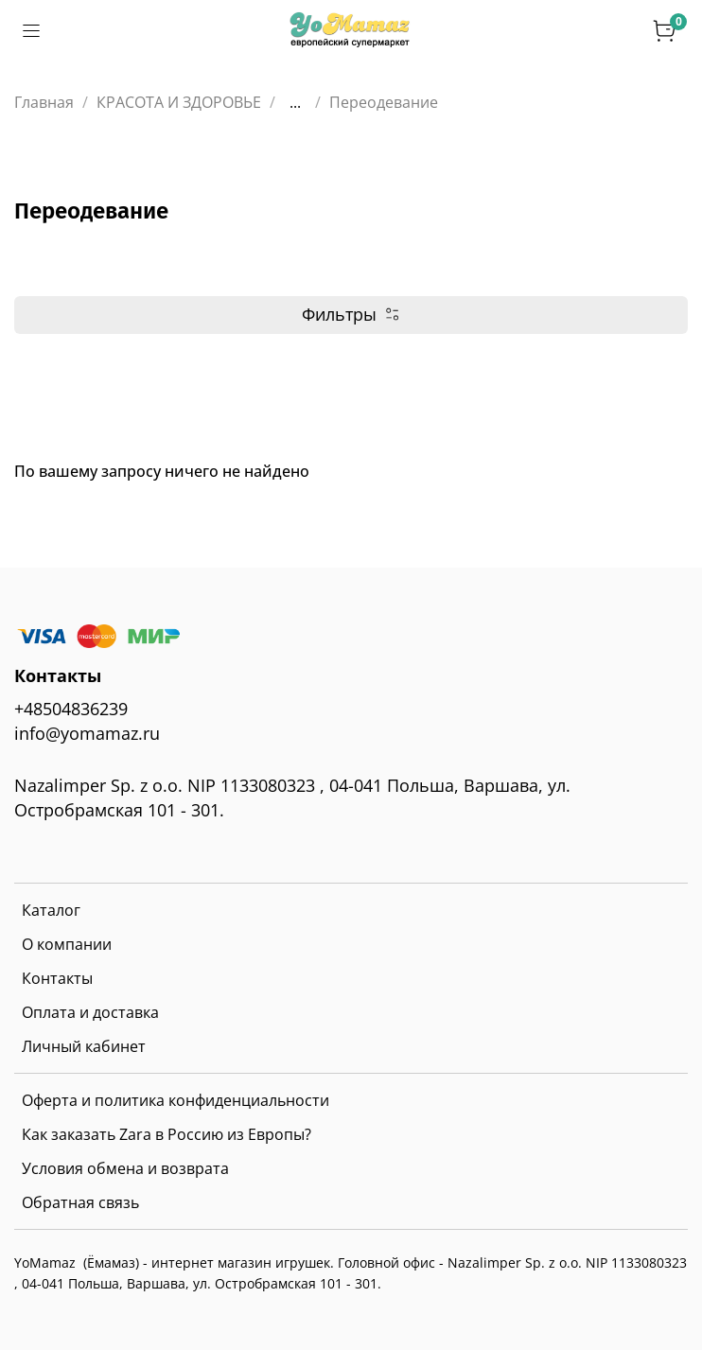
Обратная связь (80, 1202)
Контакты (57, 978)
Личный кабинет (84, 1046)
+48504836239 (71, 708)
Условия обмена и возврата (125, 1168)
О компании (67, 944)
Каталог (51, 910)
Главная (44, 102)
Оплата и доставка (90, 1012)
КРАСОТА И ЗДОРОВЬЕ (179, 102)
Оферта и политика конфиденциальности (175, 1100)
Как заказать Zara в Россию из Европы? (166, 1134)
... (295, 102)
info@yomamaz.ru (87, 733)
